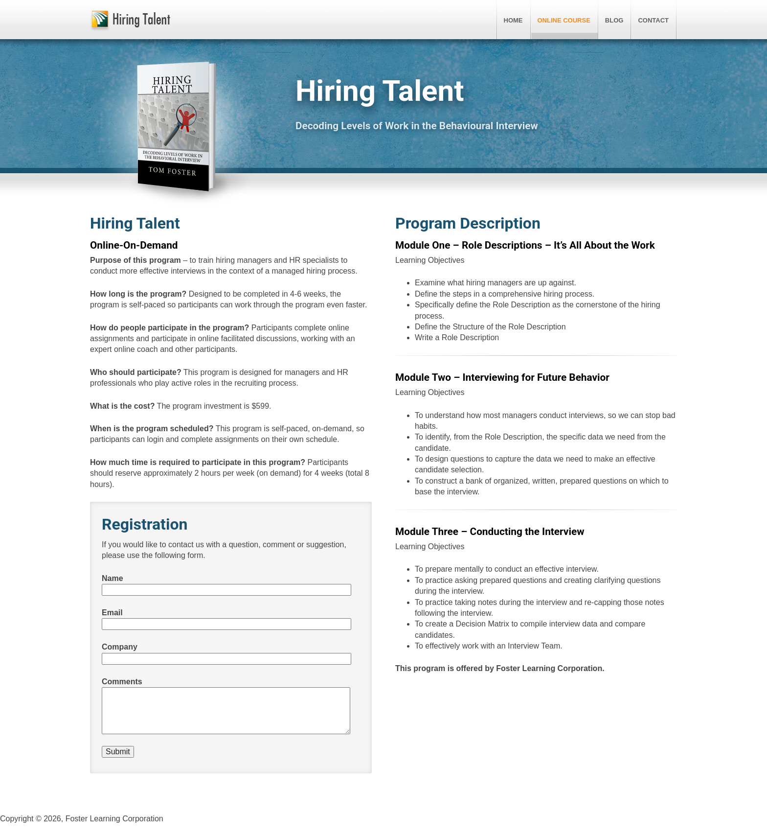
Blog (614, 20)
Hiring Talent (130, 21)
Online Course (564, 20)
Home (513, 20)
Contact (653, 20)
